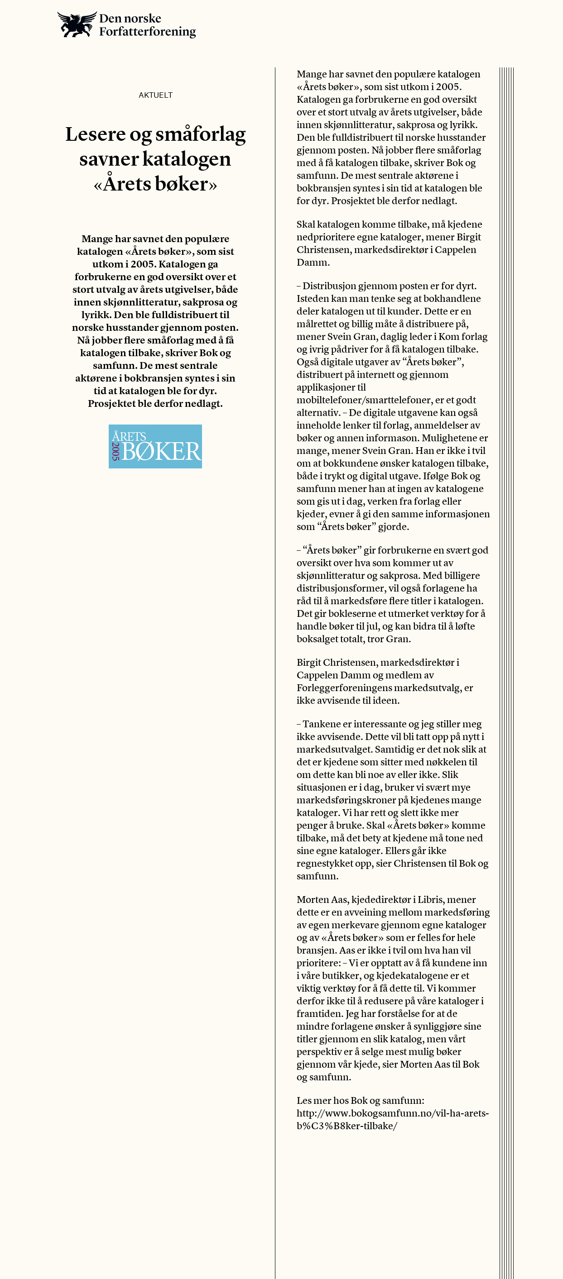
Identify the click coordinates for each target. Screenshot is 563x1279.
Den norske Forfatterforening (126, 24)
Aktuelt (156, 94)
